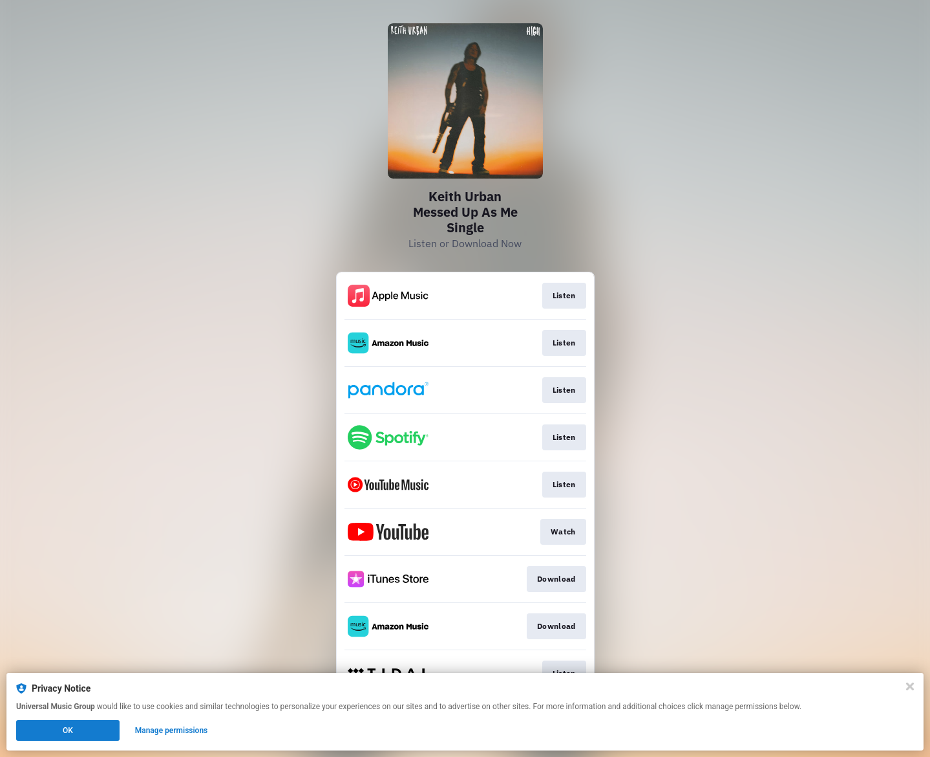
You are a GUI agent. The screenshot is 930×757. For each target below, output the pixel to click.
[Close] (910, 686)
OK (68, 730)
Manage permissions (171, 730)
